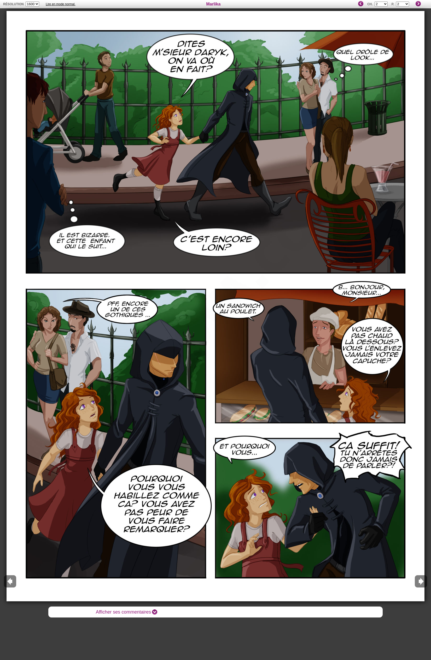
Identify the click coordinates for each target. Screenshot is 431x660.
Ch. (370, 4)
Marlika (213, 4)
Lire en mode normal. (60, 4)
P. (393, 4)
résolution (13, 4)
